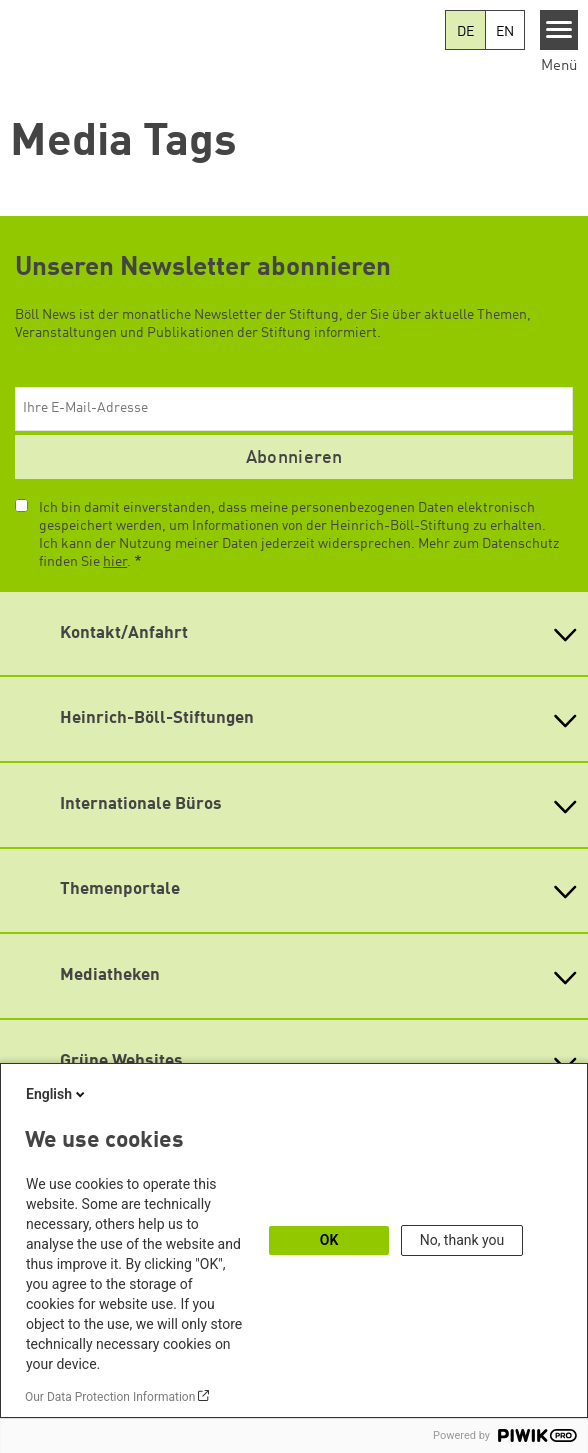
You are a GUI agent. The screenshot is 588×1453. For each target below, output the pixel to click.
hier (115, 562)
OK (329, 1240)
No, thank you (462, 1240)
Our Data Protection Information (110, 1397)
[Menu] (559, 30)
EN (505, 32)
